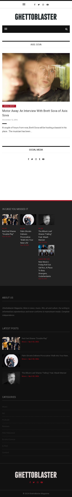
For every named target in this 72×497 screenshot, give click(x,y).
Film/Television (8, 433)
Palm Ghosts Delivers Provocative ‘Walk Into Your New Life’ (26, 237)
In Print (5, 446)
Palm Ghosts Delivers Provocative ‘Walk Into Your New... (45, 356)
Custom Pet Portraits (11, 181)
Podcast (5, 420)
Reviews (5, 426)
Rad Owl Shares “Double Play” (34, 338)
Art (3, 413)
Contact (5, 452)
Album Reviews (44, 259)
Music (4, 228)
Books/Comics (8, 439)
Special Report (9, 106)
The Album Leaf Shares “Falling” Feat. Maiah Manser (44, 373)
